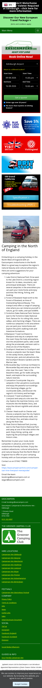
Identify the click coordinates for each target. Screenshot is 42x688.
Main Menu (7, 30)
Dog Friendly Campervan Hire (12, 658)
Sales (3, 616)
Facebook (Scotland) (9, 637)
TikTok (4, 626)
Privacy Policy (7, 599)
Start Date (8, 73)
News (4, 609)
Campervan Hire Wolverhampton (14, 578)
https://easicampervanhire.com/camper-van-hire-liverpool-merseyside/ (20, 469)
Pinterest (5, 640)
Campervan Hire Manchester (12, 561)
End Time (26, 82)
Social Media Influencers (10, 647)
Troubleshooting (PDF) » (21, 204)
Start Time (27, 73)
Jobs (3, 606)
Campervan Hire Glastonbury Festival (15, 592)
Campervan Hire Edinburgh (12, 554)
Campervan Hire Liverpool (11, 568)
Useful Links (6, 613)
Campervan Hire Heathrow (11, 565)
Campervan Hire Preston (11, 575)
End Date (7, 82)
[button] (5, 192)
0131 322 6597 (7, 519)
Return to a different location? (14, 69)
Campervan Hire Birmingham (12, 582)
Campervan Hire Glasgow (11, 558)
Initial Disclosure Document (12, 620)
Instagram (5, 630)
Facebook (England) (9, 633)
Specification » (21, 197)
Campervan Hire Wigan (10, 571)
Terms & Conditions (9, 603)
